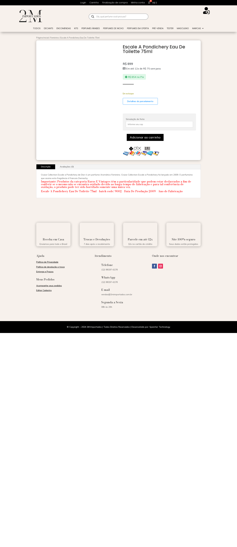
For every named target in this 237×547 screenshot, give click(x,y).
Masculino (183, 28)
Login (83, 3)
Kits (76, 28)
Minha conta (138, 3)
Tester (170, 28)
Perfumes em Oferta (138, 28)
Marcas (196, 28)
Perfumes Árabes (90, 28)
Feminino (54, 37)
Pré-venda (157, 28)
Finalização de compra (115, 3)
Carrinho (94, 3)
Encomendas (64, 28)
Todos (37, 28)
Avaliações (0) (67, 166)
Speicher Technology (159, 327)
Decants (48, 28)
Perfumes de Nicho (113, 28)
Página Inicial (42, 37)
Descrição (46, 166)
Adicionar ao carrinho (145, 137)
